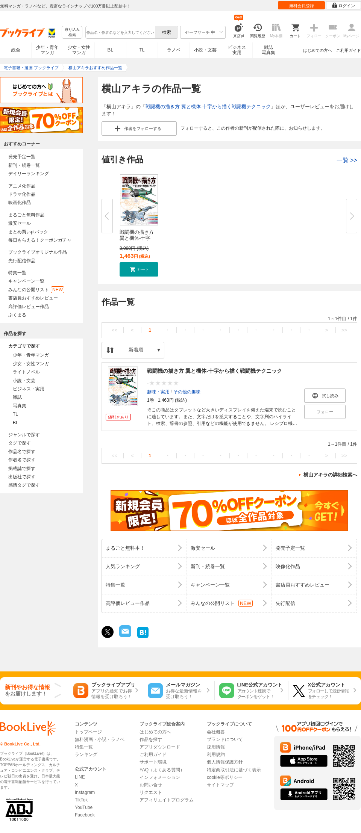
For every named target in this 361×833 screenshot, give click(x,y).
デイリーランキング (28, 173)
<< (114, 330)
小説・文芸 (205, 50)
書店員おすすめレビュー (33, 298)
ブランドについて (225, 739)
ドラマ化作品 (21, 194)
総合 (15, 50)
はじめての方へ (317, 50)
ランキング (86, 754)
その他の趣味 (186, 392)
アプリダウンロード (160, 747)
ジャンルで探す (24, 434)
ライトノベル (26, 372)
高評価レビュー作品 (28, 306)
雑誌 (17, 397)
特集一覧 (17, 272)
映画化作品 (19, 202)
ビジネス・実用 (28, 389)
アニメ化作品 (21, 186)
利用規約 (216, 754)
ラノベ (173, 50)
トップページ (88, 732)
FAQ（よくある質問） (162, 770)
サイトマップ (220, 785)
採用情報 (216, 747)
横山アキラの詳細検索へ (330, 475)
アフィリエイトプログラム (167, 800)
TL (141, 50)
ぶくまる (17, 314)
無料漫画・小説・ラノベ (99, 739)
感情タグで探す (24, 485)
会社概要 (216, 732)
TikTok (81, 800)
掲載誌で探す (21, 468)
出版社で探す (21, 476)
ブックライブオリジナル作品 (37, 252)
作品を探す (151, 739)
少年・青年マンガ (47, 50)
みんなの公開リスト (36, 289)
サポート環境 (153, 762)
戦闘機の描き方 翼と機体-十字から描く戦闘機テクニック (208, 106)
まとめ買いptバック (28, 231)
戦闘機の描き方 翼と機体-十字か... (137, 238)
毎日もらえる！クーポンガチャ (39, 240)
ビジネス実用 (237, 50)
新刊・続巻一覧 (24, 165)
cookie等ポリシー (225, 777)
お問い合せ (151, 785)
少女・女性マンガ (79, 50)
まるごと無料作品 (26, 215)
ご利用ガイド (348, 50)
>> (344, 330)
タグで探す (19, 443)
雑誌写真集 (268, 50)
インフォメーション (160, 777)
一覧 (347, 160)
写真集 (19, 405)
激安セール (19, 223)
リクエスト (151, 792)
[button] (139, 269)
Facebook (85, 815)
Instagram (85, 792)
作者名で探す (21, 460)
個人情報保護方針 (225, 762)
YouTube (84, 807)
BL (111, 50)
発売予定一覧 (21, 156)
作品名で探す (21, 451)
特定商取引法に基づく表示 (234, 770)
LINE (80, 777)
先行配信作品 (21, 260)
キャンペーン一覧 (26, 281)
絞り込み (72, 32)
